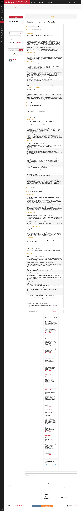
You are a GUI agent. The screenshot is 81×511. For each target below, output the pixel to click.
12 (9, 32)
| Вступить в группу (50, 35)
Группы (42, 1)
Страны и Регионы (62, 491)
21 (13, 33)
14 (13, 32)
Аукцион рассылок (36, 491)
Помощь (9, 491)
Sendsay (34, 489)
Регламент (10, 489)
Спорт (28, 246)
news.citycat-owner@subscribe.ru (14, 45)
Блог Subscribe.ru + (24, 487)
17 (20, 32)
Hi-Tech (45, 496)
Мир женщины (31, 52)
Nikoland (75, 505)
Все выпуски (52, 16)
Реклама (34, 485)
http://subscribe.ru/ (18, 42)
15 (15, 32)
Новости (20, 7)
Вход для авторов (11, 485)
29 (15, 34)
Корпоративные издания (37, 487)
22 (15, 33)
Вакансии (22, 491)
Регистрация (10, 487)
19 (9, 33)
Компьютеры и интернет (12, 7)
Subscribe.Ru (14, 54)
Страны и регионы (32, 109)
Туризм (45, 487)
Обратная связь (23, 493)
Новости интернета (27, 7)
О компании (22, 485)
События (34, 493)
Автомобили (30, 237)
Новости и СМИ (62, 489)
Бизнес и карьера (48, 491)
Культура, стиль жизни (33, 87)
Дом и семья (30, 61)
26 (9, 34)
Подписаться (15, 17)
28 (13, 34)
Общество (30, 33)
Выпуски (34, 1)
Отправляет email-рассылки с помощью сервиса (22, 2)
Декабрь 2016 (18, 27)
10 (20, 30)
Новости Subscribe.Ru (14, 12)
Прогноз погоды (62, 487)
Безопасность (23, 489)
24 (20, 33)
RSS (22, 23)
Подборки (51, 1)
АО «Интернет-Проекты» (19, 505)
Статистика (12, 58)
